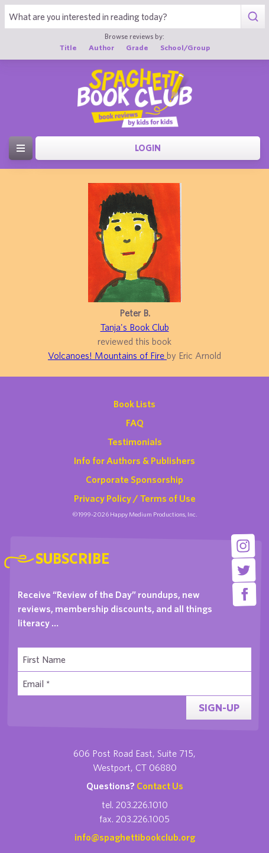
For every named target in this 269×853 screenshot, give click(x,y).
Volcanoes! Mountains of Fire (107, 355)
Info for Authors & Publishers (134, 460)
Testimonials (135, 441)
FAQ (135, 422)
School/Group (185, 47)
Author (101, 47)
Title (68, 47)
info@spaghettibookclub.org (134, 837)
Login (148, 148)
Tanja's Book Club (135, 327)
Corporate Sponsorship (134, 479)
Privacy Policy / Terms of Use (135, 498)
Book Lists (134, 403)
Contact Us (160, 785)
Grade (137, 47)
